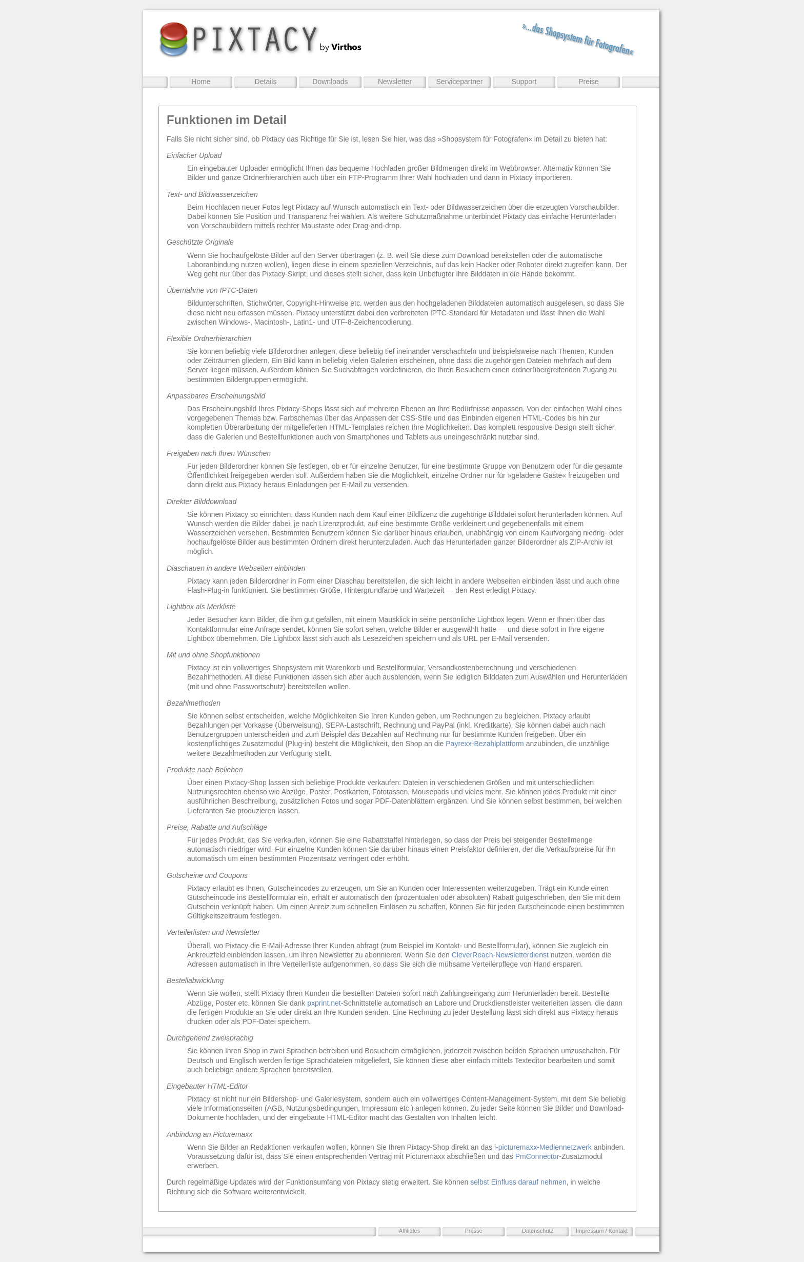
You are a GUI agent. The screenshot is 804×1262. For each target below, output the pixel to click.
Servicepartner (459, 81)
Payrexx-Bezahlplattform (485, 743)
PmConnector (537, 1156)
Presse (473, 1231)
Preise (588, 81)
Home (200, 81)
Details (266, 81)
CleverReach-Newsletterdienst (500, 955)
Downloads (330, 81)
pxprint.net (323, 1003)
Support (523, 81)
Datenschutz (537, 1231)
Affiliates (409, 1231)
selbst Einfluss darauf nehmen (518, 1182)
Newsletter (395, 81)
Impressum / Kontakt (602, 1231)
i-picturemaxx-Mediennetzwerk (543, 1147)
